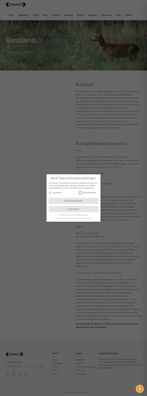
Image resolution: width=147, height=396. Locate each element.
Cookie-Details (59, 215)
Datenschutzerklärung (74, 215)
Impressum (88, 215)
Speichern (73, 205)
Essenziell (55, 189)
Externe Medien (87, 189)
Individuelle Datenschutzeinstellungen (73, 212)
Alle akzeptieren (73, 197)
